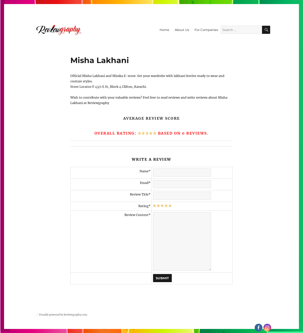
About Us (182, 30)
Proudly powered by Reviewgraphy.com (63, 314)
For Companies (206, 30)
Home (164, 30)
